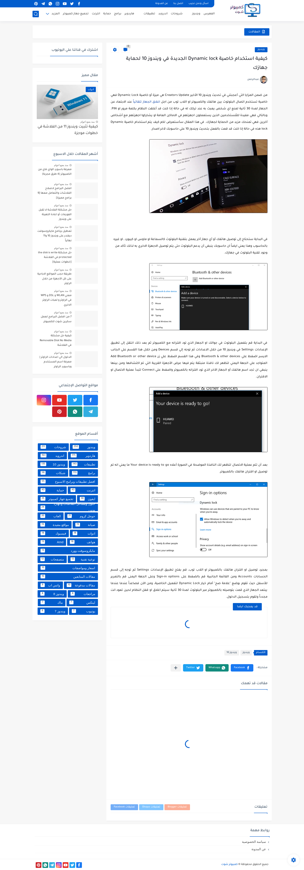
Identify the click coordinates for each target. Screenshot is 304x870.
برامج (117, 13)
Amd (52, 542)
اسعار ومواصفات (68, 568)
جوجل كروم (81, 516)
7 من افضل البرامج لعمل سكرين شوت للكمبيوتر (56, 319)
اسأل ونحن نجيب (198, 3)
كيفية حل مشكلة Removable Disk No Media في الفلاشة (56, 340)
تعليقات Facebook (124, 807)
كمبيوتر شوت (229, 864)
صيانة (85, 525)
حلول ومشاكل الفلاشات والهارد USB (68, 507)
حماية (107, 13)
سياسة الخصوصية (254, 841)
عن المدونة (161, 3)
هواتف (82, 542)
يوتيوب (83, 611)
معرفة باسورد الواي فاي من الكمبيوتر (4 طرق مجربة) (55, 172)
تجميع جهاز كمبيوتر (76, 13)
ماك (52, 602)
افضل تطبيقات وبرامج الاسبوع (68, 481)
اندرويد (163, 13)
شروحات (177, 13)
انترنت (96, 13)
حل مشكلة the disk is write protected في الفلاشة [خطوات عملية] (55, 257)
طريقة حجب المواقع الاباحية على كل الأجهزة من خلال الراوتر (54, 279)
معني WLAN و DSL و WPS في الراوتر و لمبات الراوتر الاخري (56, 300)
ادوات (84, 533)
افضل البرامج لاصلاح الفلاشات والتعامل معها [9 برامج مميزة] (55, 193)
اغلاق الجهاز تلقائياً (146, 102)
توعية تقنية (83, 559)
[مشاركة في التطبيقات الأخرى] (176, 668)
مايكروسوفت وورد (68, 550)
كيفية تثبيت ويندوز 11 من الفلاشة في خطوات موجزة (68, 130)
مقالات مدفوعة (81, 585)
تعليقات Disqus (151, 807)
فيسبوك (53, 533)
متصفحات (52, 559)
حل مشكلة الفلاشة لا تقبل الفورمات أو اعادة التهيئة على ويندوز (55, 215)
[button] (242, 668)
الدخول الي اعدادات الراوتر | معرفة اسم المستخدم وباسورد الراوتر (55, 362)
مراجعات (83, 594)
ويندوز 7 (52, 611)
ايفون (87, 499)
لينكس (82, 602)
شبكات (53, 473)
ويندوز (196, 13)
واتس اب (50, 585)
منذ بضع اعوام (87, 121)
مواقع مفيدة (54, 525)
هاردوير (129, 13)
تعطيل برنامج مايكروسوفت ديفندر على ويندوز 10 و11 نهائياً (54, 236)
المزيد (56, 13)
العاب (50, 516)
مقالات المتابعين (68, 576)
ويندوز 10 (232, 652)
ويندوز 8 (52, 594)
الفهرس (209, 13)
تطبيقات (149, 13)
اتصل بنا (178, 3)
